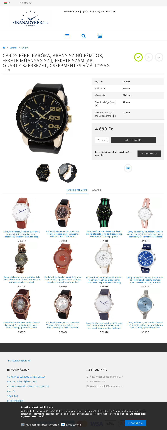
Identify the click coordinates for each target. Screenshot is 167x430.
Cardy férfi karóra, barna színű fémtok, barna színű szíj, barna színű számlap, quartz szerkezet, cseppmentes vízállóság (62, 281)
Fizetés (11, 391)
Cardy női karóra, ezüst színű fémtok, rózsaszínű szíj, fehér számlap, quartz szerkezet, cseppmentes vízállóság (145, 234)
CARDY (24, 47)
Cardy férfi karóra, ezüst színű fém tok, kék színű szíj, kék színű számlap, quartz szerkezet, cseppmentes (145, 280)
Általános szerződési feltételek (26, 376)
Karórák (13, 47)
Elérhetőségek (15, 401)
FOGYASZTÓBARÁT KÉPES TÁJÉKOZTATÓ (28, 386)
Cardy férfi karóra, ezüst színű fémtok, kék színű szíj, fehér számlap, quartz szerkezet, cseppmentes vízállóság (104, 325)
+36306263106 (71, 11)
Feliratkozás (149, 153)
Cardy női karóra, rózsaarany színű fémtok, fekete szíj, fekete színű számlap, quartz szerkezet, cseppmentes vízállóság (62, 235)
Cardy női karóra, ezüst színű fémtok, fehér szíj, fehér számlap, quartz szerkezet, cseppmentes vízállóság (104, 280)
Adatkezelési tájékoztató (22, 381)
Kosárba (136, 140)
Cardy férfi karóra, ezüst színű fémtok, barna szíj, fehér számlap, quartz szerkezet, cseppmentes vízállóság (21, 234)
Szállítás (12, 396)
